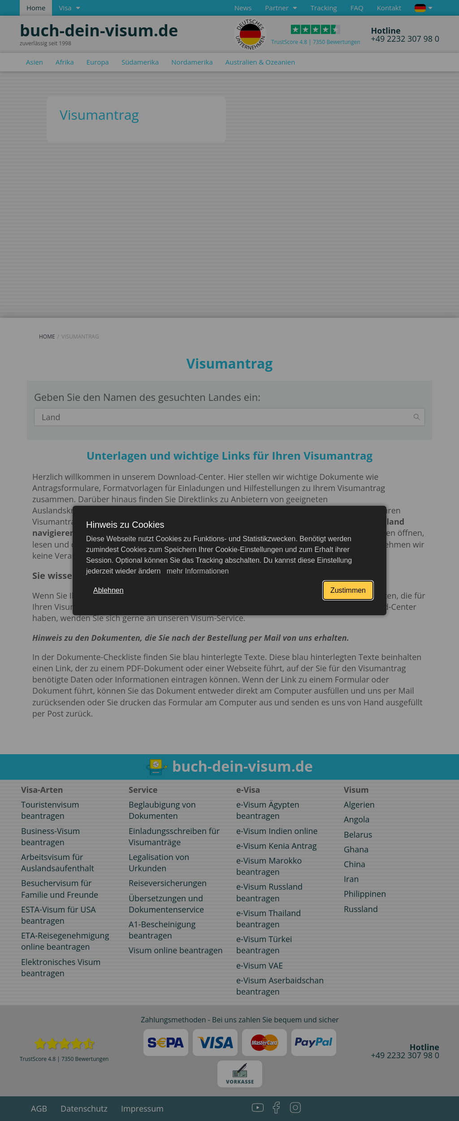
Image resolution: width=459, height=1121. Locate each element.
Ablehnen (108, 590)
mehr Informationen (197, 571)
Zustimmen (348, 590)
